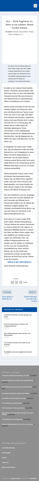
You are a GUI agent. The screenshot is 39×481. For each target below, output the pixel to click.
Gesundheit (23, 32)
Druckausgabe (6, 452)
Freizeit (15, 32)
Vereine (16, 34)
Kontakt (4, 457)
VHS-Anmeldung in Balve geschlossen (13, 408)
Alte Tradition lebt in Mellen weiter (12, 403)
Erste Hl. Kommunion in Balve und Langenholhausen (16, 325)
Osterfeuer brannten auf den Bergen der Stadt (18, 316)
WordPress (33, 478)
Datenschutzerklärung (8, 467)
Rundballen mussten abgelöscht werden (18, 352)
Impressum (5, 462)
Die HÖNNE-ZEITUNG (8, 448)
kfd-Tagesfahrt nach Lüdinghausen (12, 419)
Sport (10, 34)
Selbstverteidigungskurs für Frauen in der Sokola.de (17, 424)
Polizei (31, 32)
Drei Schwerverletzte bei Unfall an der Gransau (17, 343)
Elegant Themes (15, 478)
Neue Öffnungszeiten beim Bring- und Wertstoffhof (17, 334)
